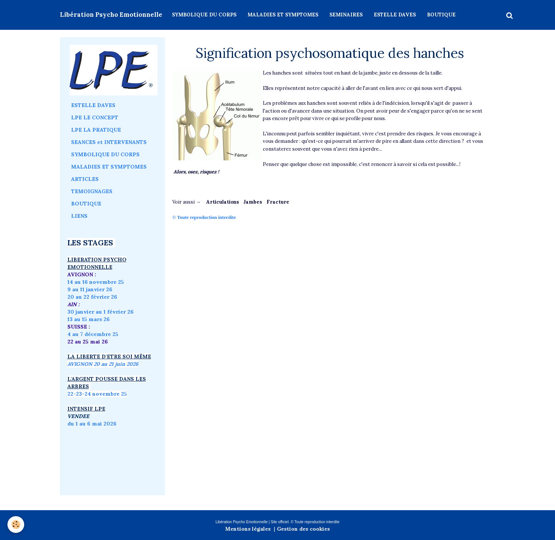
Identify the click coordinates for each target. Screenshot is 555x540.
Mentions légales (248, 528)
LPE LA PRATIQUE (96, 129)
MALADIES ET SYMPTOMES (283, 15)
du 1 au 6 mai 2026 (92, 423)
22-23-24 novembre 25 (97, 393)
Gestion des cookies (303, 528)
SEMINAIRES (346, 15)
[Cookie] (15, 524)
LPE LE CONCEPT (94, 117)
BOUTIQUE (441, 15)
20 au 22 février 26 (92, 296)
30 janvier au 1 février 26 (100, 311)
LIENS (79, 216)
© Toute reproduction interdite (204, 217)
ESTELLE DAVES (395, 15)
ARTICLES (85, 179)
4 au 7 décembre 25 (92, 334)
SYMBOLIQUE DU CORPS (204, 15)
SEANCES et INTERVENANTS (109, 142)
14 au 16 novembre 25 (95, 282)
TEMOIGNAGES (91, 191)
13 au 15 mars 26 (88, 319)
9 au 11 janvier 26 (89, 289)
